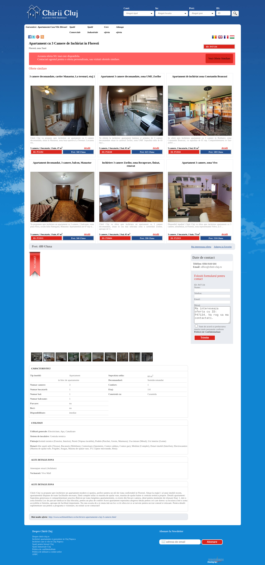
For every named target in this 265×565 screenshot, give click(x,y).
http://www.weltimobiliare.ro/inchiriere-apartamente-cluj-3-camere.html (82, 517)
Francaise (226, 37)
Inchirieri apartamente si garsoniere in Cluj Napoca (54, 539)
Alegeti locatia (164, 13)
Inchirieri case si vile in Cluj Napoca (47, 541)
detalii (87, 148)
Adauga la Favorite (223, 246)
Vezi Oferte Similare (219, 58)
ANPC (35, 554)
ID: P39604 (107, 238)
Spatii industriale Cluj (41, 547)
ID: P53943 (176, 152)
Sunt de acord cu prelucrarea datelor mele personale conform (210, 329)
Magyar (232, 37)
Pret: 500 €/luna (216, 152)
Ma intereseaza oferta (201, 246)
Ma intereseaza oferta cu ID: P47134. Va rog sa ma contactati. (212, 314)
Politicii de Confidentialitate (207, 331)
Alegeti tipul (132, 13)
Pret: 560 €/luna (78, 152)
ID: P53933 (38, 238)
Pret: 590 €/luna (147, 238)
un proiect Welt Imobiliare (54, 17)
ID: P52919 (176, 238)
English (220, 37)
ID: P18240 (107, 152)
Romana (214, 37)
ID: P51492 (38, 152)
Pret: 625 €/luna (147, 152)
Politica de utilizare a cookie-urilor (47, 552)
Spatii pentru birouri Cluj (43, 544)
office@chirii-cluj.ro (211, 266)
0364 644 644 (209, 263)
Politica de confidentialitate (44, 549)
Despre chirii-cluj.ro (40, 536)
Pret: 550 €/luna (216, 238)
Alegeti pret (197, 13)
